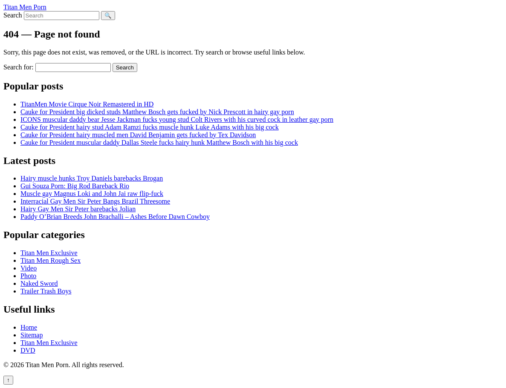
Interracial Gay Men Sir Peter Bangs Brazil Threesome (95, 201)
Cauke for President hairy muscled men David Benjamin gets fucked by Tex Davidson (138, 134)
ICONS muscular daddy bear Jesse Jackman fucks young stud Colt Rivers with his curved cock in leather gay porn (176, 119)
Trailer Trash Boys (45, 291)
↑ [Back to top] (8, 380)
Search (12, 15)
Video (28, 268)
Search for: (18, 67)
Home (28, 327)
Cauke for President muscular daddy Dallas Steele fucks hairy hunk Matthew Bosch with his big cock (159, 142)
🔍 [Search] (108, 15)
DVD (27, 350)
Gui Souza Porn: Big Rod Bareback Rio (74, 186)
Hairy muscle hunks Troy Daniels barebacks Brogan (91, 178)
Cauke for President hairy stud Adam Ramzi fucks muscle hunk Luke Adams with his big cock (149, 127)
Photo (28, 275)
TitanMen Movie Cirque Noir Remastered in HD (86, 104)
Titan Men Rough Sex (50, 260)
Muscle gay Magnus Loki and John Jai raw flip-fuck (91, 193)
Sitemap (31, 335)
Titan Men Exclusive (49, 252)
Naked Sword (39, 283)
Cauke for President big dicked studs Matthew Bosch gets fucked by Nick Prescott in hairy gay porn (157, 111)
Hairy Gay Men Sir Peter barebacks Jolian (78, 209)
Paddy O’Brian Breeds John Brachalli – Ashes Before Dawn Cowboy (115, 216)
